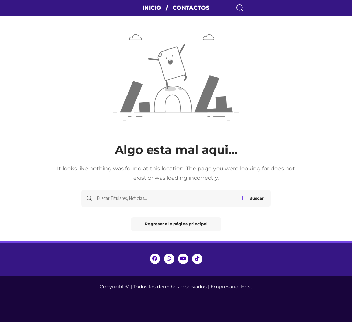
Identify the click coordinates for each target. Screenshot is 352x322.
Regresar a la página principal (176, 223)
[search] (293, 8)
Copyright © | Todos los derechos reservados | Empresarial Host (176, 287)
